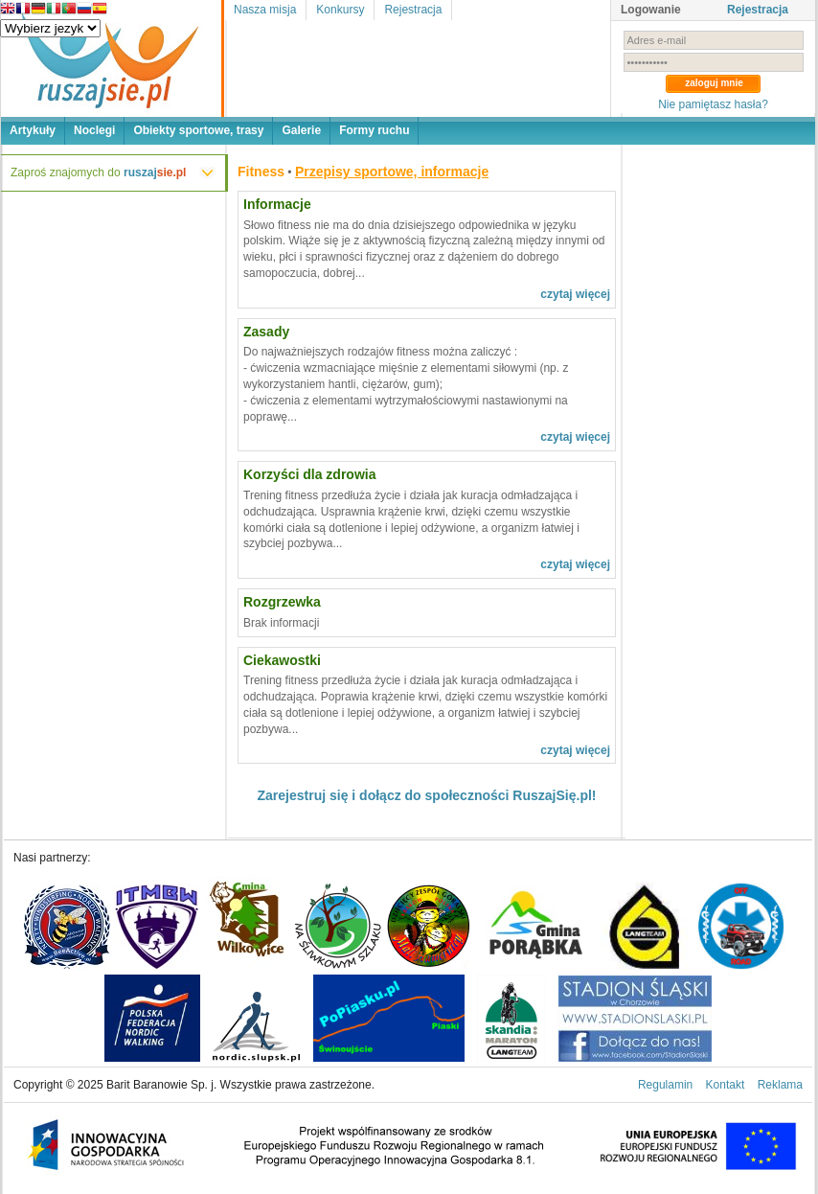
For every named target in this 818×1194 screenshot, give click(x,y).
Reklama (780, 1084)
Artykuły (33, 130)
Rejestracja (413, 9)
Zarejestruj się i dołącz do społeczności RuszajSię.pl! (427, 795)
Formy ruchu (374, 130)
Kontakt (725, 1084)
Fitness (261, 171)
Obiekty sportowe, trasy (198, 130)
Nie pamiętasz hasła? (713, 104)
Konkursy (340, 9)
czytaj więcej (575, 294)
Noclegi (94, 130)
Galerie (301, 130)
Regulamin (665, 1084)
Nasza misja (265, 9)
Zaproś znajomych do (98, 172)
